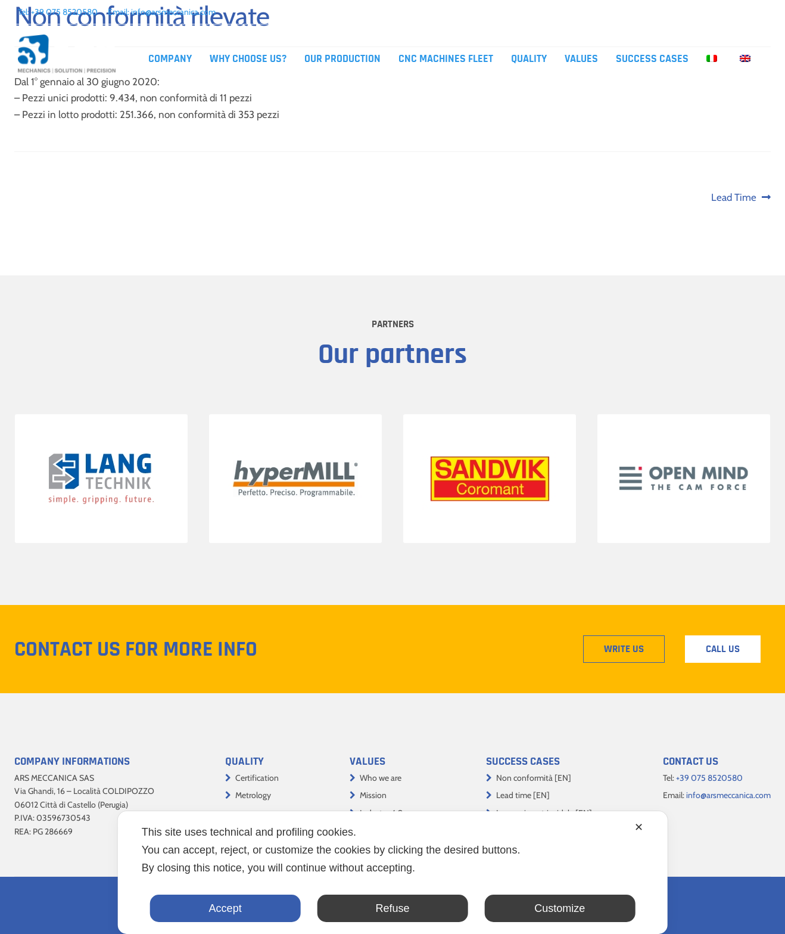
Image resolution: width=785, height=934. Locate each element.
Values (581, 59)
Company (170, 59)
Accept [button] (225, 908)
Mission (373, 795)
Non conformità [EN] (533, 777)
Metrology (253, 795)
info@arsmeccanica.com (173, 12)
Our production (342, 59)
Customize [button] (559, 908)
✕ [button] (638, 827)
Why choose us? (248, 59)
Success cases (652, 59)
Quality (529, 59)
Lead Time (733, 197)
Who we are (380, 777)
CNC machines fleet (445, 59)
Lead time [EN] (523, 795)
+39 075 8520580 (64, 12)
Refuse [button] (392, 908)
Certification (257, 777)
